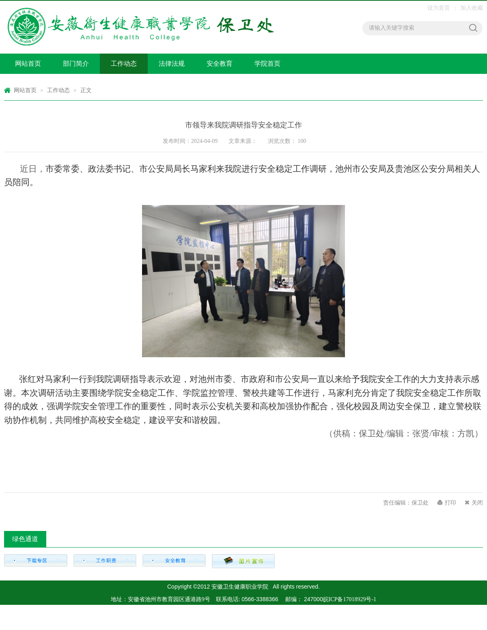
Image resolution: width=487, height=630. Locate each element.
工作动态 (124, 63)
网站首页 (28, 63)
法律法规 (172, 63)
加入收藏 (471, 8)
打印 (450, 503)
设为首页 (439, 8)
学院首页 (267, 63)
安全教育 (220, 63)
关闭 (477, 503)
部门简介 (76, 63)
